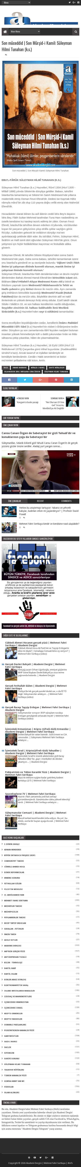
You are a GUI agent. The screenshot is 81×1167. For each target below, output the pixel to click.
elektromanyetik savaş (16, 985)
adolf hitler (11, 940)
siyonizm (9, 1053)
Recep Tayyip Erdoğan (15, 923)
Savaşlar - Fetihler (14, 929)
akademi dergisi (12, 946)
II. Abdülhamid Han (14, 895)
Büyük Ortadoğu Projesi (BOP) (19, 855)
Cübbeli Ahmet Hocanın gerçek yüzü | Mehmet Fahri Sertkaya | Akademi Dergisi (35, 644)
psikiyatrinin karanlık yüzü (19, 1030)
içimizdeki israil (13, 1008)
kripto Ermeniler (13, 1014)
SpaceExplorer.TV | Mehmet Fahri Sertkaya (30, 794)
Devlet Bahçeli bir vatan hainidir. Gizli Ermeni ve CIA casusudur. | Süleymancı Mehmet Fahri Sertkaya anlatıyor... (42, 737)
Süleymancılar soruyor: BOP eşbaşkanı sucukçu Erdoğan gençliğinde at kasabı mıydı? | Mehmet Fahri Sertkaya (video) (43, 716)
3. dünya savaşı (12, 844)
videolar (9, 1087)
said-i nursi (10, 1042)
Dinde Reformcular (14, 872)
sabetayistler (11, 1036)
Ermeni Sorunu (12, 878)
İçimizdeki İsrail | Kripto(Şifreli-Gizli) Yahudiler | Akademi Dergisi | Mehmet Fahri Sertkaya (33, 752)
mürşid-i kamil (38, 368)
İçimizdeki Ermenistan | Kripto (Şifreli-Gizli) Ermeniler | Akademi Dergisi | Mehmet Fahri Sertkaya (38, 730)
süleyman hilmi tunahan (56, 372)
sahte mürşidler (56, 368)
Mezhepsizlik (11, 912)
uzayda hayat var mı (14, 1081)
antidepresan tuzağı (15, 957)
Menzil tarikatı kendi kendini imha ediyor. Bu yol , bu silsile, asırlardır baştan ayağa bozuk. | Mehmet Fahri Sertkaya (43, 821)
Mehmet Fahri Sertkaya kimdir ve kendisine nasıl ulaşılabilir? (49, 523)
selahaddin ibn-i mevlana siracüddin (22, 372)
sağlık (7, 1047)
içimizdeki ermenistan (16, 1002)
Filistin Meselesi (13, 889)
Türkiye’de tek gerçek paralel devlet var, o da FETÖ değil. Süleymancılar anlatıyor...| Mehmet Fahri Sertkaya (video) (42, 694)
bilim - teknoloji (13, 963)
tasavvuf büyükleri (14, 1070)
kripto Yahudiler (13, 1019)
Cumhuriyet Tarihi (14, 861)
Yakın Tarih (10, 934)
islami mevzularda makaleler (19, 991)
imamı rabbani (19, 368)
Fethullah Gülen (13, 884)
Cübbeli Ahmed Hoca (14, 867)
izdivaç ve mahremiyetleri (18, 996)
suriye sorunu (11, 1059)
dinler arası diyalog (15, 980)
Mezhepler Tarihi (13, 906)
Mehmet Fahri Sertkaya (16, 901)
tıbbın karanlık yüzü (15, 1075)
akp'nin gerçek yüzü (14, 951)
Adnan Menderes (12, 850)
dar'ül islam (10, 974)
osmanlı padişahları (15, 1025)
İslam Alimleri (11, 1093)
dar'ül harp (10, 968)
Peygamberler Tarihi (15, 917)
